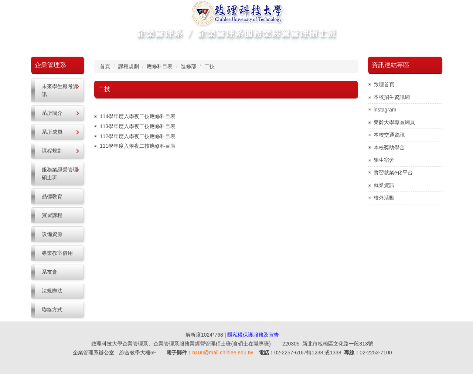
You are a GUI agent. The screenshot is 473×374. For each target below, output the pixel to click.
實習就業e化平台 (393, 173)
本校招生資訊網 (392, 97)
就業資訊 (384, 185)
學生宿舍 (384, 160)
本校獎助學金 (389, 147)
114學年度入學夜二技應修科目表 (138, 116)
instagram (385, 110)
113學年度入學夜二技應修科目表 (138, 126)
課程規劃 (128, 66)
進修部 (188, 66)
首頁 (105, 66)
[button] (57, 90)
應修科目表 (160, 66)
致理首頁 (384, 84)
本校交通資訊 (389, 135)
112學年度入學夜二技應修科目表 (138, 136)
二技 (209, 66)
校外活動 (384, 198)
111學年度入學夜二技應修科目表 (138, 146)
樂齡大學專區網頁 (394, 122)
